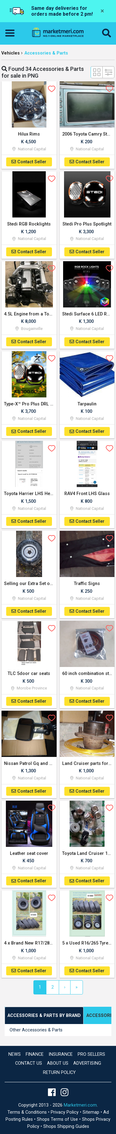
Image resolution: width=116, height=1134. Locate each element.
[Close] (102, 11)
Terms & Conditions (27, 1112)
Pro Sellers (91, 1054)
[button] (106, 33)
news (14, 1054)
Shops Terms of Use (58, 1119)
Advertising (87, 1063)
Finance (35, 1054)
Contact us (28, 1063)
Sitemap (92, 1112)
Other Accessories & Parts (36, 1030)
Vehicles (10, 53)
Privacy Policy (65, 1112)
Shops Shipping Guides (66, 1126)
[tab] (44, 1015)
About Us (57, 1063)
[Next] (65, 987)
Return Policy (59, 1072)
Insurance (61, 1054)
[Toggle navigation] (12, 33)
